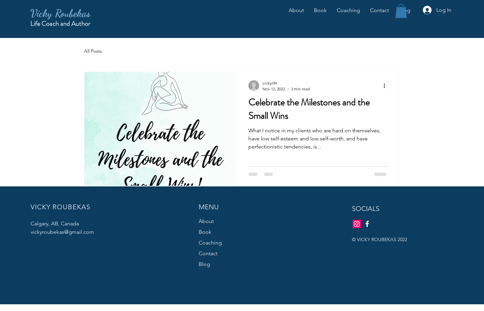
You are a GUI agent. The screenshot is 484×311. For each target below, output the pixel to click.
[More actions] (386, 86)
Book (205, 232)
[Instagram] (357, 224)
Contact (208, 253)
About (206, 221)
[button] (401, 11)
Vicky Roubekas (60, 13)
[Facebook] (367, 224)
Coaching (210, 242)
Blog (204, 264)
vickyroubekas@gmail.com (62, 232)
